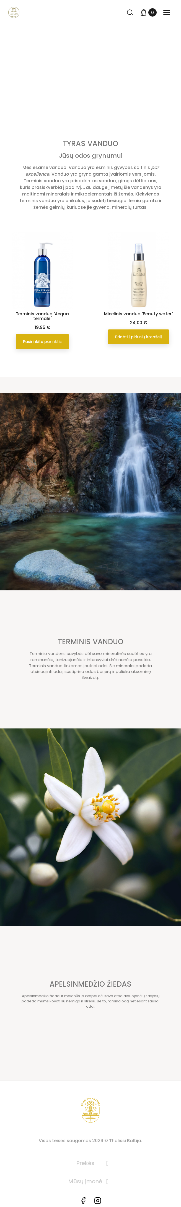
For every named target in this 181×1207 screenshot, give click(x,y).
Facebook (83, 1200)
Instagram (97, 1200)
